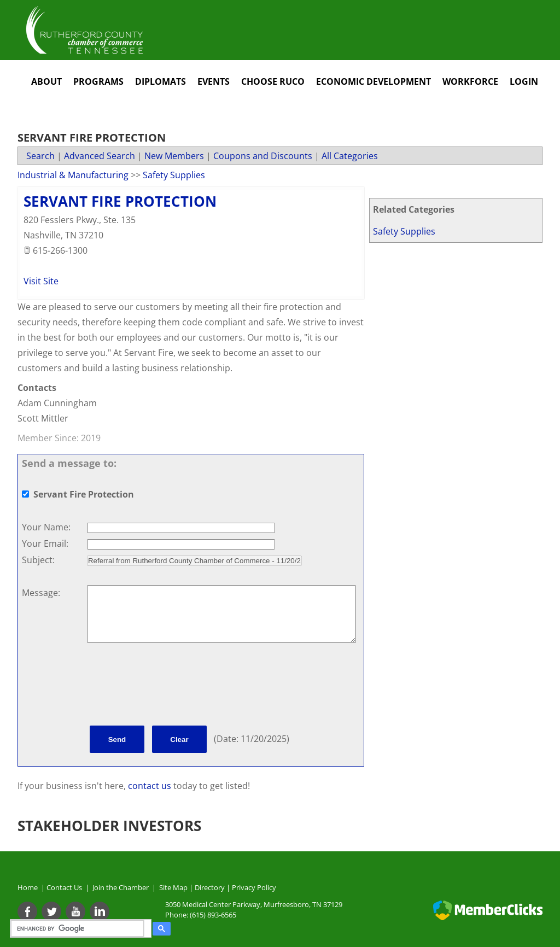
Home (28, 887)
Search (40, 156)
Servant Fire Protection (120, 201)
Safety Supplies (404, 231)
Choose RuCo (273, 81)
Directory (210, 887)
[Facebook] (27, 911)
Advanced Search (99, 156)
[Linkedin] (99, 911)
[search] (79, 928)
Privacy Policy (254, 887)
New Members (174, 156)
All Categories (350, 156)
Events (213, 81)
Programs (98, 81)
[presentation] (170, 686)
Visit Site (41, 281)
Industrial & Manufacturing (73, 175)
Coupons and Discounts (262, 156)
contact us (150, 786)
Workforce (470, 81)
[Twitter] (51, 911)
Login (524, 81)
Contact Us (65, 887)
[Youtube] (75, 911)
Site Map (173, 887)
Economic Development (373, 81)
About (46, 81)
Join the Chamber (120, 887)
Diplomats (160, 81)
